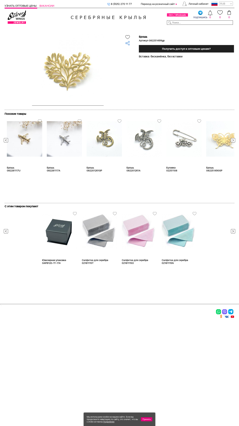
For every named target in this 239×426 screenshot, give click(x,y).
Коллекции (98, 28)
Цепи (77, 332)
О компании (187, 28)
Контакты (168, 28)
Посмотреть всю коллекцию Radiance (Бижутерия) (39, 118)
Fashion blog (150, 362)
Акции (112, 343)
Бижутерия (78, 28)
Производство (118, 332)
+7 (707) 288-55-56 (217, 415)
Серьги (10, 343)
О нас (145, 343)
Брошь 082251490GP (214, 179)
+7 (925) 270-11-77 (190, 409)
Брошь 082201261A (133, 179)
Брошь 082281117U (13, 179)
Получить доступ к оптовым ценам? (186, 62)
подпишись (200, 15)
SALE (48, 28)
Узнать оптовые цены (21, 5)
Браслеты (46, 332)
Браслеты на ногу (52, 348)
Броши (44, 343)
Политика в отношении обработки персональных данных (118, 376)
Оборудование (209, 28)
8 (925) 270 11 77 (119, 3)
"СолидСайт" (103, 394)
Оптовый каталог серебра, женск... (43, 34)
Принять (147, 419)
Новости (134, 28)
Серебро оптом (19, 34)
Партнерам (117, 28)
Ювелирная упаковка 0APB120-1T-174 (54, 272)
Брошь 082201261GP (94, 179)
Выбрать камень (31, 28)
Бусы (43, 353)
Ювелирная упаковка (21, 332)
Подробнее (108, 422)
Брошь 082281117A (53, 179)
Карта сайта (150, 368)
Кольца (10, 337)
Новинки (61, 28)
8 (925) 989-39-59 (220, 409)
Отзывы (229, 28)
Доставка (151, 28)
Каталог (10, 28)
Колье (43, 337)
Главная (8, 34)
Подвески (12, 348)
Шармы (10, 353)
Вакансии (46, 5)
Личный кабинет (199, 3)
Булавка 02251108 (171, 179)
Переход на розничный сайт (158, 3)
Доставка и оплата (155, 332)
